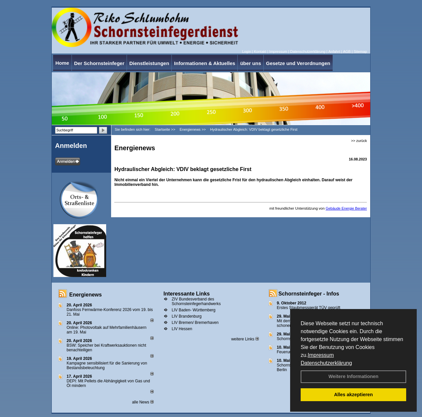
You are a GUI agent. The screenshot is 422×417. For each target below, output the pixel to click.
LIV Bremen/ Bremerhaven (195, 322)
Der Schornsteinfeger (99, 63)
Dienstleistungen (149, 63)
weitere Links (244, 339)
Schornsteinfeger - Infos (309, 293)
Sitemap (360, 51)
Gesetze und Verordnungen (298, 63)
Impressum (321, 355)
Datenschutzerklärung (326, 363)
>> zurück (359, 141)
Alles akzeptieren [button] (353, 394)
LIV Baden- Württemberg (194, 310)
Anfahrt (334, 51)
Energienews (85, 294)
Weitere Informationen (353, 376)
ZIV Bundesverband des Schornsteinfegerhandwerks (196, 301)
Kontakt (260, 51)
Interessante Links (187, 293)
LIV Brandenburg (187, 316)
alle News (142, 402)
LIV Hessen (182, 329)
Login (246, 51)
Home (62, 63)
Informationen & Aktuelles (204, 63)
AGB (346, 51)
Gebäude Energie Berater (346, 208)
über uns (250, 63)
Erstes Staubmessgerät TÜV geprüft (309, 307)
